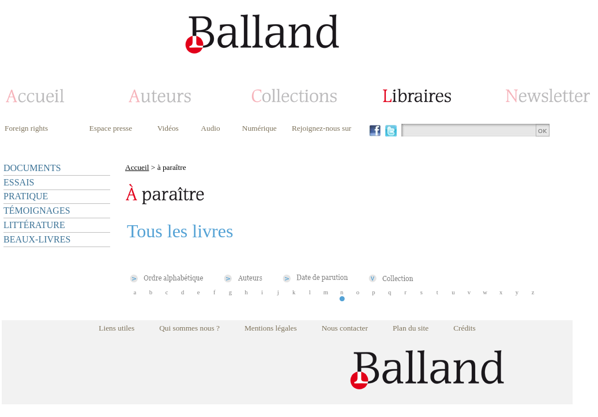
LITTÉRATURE (34, 225)
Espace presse (110, 128)
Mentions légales (271, 328)
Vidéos (168, 128)
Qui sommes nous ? (189, 328)
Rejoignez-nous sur (321, 128)
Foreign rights (26, 128)
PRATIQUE (25, 196)
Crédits (464, 328)
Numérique (259, 128)
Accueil (137, 167)
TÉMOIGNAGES (36, 210)
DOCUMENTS (32, 168)
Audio (210, 128)
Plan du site (410, 328)
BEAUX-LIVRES (36, 239)
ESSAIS (18, 182)
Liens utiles (116, 328)
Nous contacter (345, 328)
